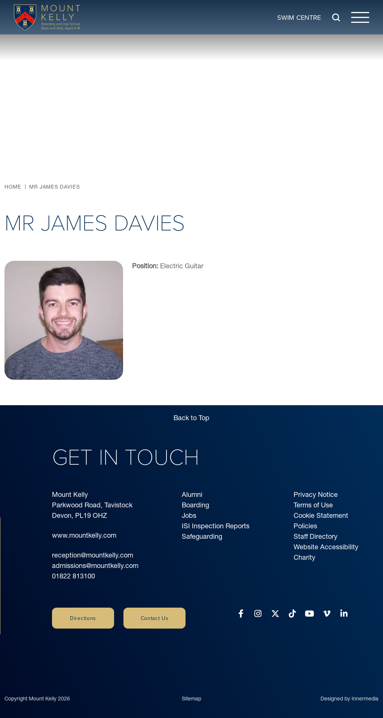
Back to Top (191, 417)
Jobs (189, 515)
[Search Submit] (336, 17)
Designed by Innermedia (350, 693)
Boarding (195, 505)
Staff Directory (315, 536)
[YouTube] (309, 614)
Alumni (192, 494)
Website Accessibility (326, 547)
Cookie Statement (321, 515)
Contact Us (155, 618)
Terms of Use (313, 505)
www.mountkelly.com (84, 535)
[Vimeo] (326, 614)
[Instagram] (257, 614)
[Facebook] (240, 614)
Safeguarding (202, 536)
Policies (305, 526)
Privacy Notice (316, 494)
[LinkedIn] (343, 614)
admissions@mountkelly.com (95, 565)
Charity (304, 557)
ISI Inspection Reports (215, 526)
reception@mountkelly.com (92, 555)
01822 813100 (73, 576)
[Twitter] (275, 614)
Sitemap (191, 693)
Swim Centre (299, 17)
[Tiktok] (292, 614)
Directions (83, 618)
